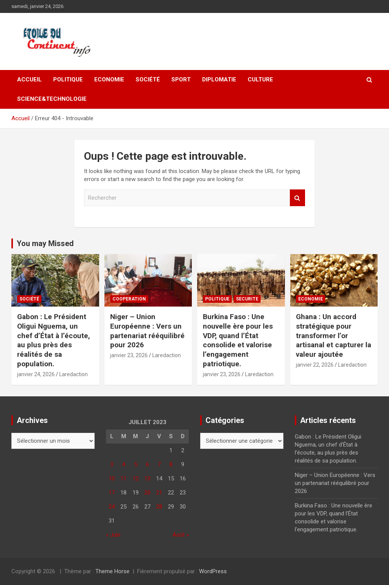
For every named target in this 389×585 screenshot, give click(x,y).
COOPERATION (129, 299)
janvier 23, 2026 (129, 355)
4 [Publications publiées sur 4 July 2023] (123, 464)
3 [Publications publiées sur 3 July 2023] (111, 464)
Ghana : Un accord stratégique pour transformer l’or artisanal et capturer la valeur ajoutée (333, 335)
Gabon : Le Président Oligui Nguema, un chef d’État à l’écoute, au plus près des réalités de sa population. (53, 340)
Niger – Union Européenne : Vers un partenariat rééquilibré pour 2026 (147, 330)
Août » (180, 534)
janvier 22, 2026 (315, 365)
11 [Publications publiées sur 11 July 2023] (123, 478)
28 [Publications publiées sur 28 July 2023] (159, 506)
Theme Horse (112, 571)
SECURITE (247, 299)
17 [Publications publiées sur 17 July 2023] (112, 492)
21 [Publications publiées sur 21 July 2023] (159, 492)
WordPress (213, 571)
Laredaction (73, 374)
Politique (68, 79)
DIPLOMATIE (219, 79)
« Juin (113, 534)
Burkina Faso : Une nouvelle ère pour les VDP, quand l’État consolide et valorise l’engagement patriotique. (238, 340)
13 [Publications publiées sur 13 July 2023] (147, 478)
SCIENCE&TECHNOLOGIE (52, 98)
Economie (109, 79)
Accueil (29, 79)
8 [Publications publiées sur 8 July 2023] (170, 464)
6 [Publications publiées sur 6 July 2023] (147, 464)
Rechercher (297, 198)
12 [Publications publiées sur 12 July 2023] (136, 478)
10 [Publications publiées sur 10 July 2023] (112, 478)
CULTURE (260, 79)
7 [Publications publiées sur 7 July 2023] (159, 464)
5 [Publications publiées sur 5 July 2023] (135, 464)
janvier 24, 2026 (36, 374)
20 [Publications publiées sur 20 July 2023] (147, 492)
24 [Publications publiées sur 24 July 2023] (112, 506)
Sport (181, 79)
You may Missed (45, 243)
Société (148, 79)
